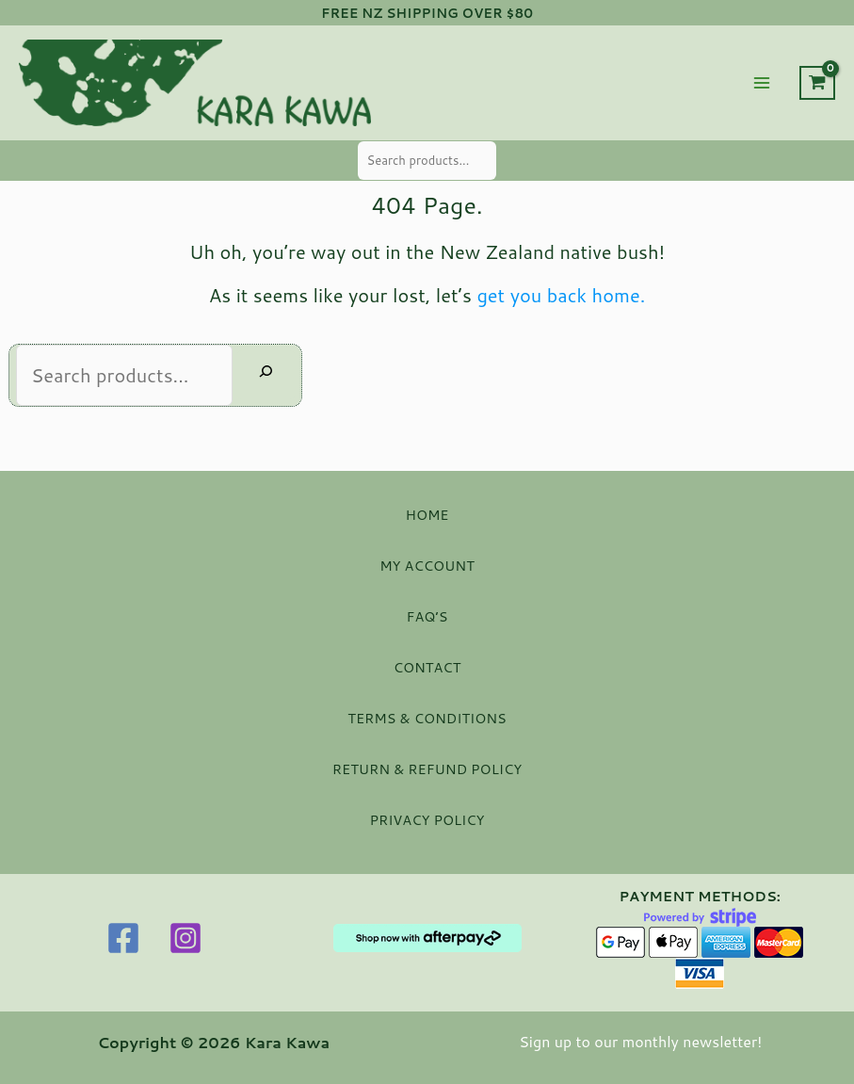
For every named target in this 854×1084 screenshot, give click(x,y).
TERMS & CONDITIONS (426, 718)
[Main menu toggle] (762, 83)
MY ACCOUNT (427, 565)
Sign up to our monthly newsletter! (640, 1041)
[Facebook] (123, 938)
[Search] (266, 374)
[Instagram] (185, 938)
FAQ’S (427, 616)
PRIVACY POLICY (426, 820)
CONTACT (427, 667)
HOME (427, 515)
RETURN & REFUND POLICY (427, 769)
